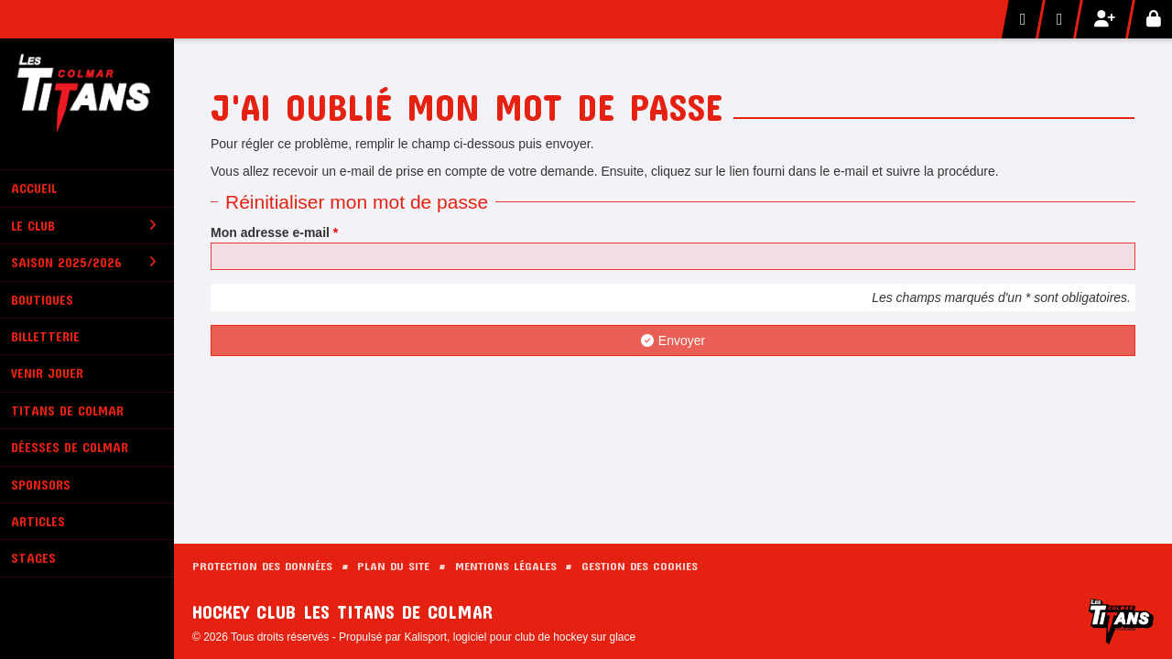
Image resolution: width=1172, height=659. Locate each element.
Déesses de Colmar (69, 447)
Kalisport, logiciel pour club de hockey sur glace (519, 637)
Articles (38, 521)
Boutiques (42, 300)
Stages (33, 558)
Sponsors (41, 484)
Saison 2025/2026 (84, 262)
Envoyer (673, 340)
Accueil (34, 188)
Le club (84, 225)
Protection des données (262, 565)
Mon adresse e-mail (274, 232)
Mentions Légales (506, 565)
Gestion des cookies (639, 565)
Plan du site (393, 565)
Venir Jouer (47, 373)
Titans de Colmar (67, 410)
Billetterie (45, 336)
